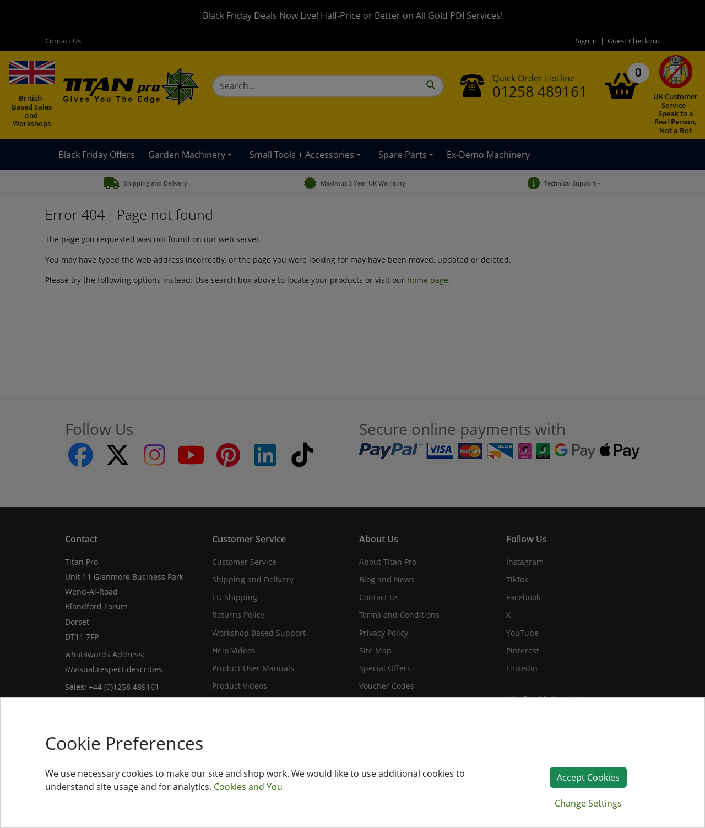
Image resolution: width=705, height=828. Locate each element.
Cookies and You (248, 787)
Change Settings (588, 803)
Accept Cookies (588, 777)
